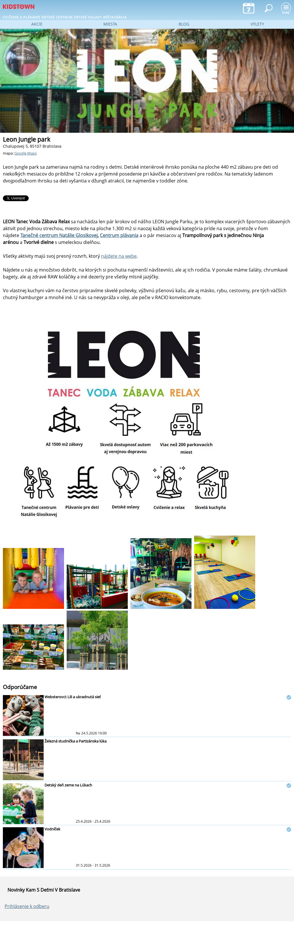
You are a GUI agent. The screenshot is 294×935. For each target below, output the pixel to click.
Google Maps (25, 153)
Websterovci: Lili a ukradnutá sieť (73, 696)
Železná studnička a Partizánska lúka (76, 741)
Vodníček (52, 829)
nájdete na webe (119, 256)
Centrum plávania (119, 235)
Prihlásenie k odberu (27, 906)
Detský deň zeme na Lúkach (68, 785)
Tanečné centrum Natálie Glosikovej (59, 235)
